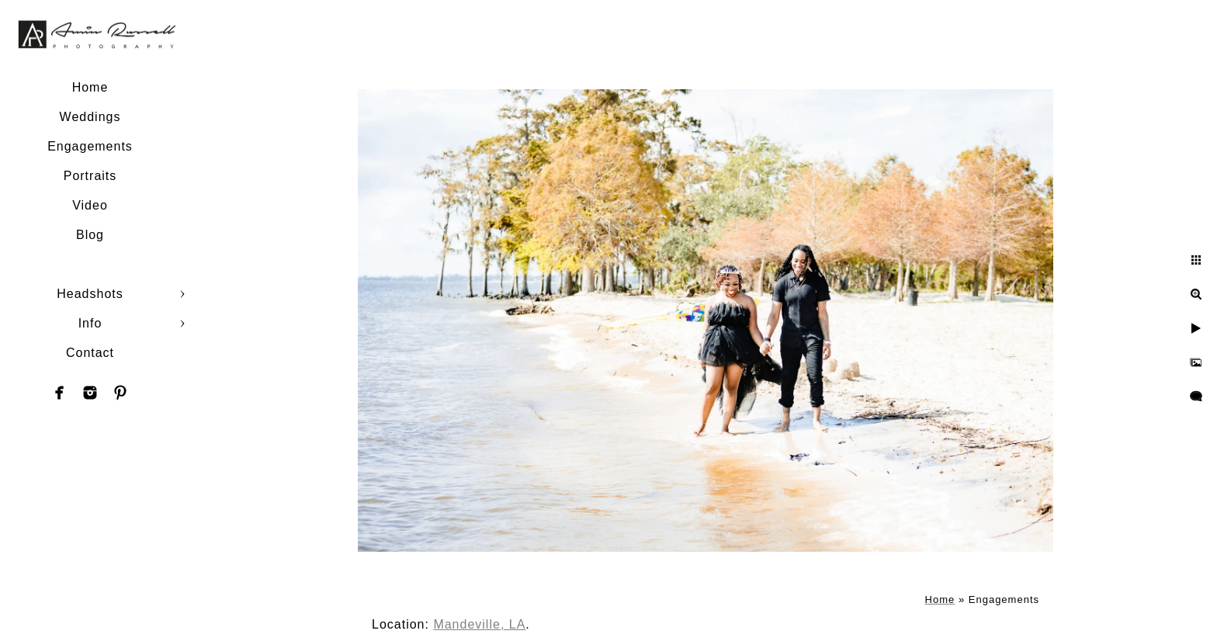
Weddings (90, 116)
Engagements (90, 146)
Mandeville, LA (479, 624)
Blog (90, 234)
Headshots (90, 293)
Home (90, 87)
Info (90, 323)
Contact (90, 352)
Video (90, 205)
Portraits (90, 175)
